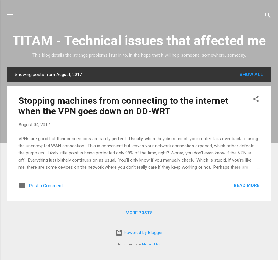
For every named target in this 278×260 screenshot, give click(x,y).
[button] (256, 100)
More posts (139, 213)
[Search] (267, 16)
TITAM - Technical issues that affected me (139, 41)
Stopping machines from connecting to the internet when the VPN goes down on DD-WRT (123, 105)
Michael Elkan (152, 244)
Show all (251, 74)
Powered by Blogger (139, 232)
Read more (247, 185)
